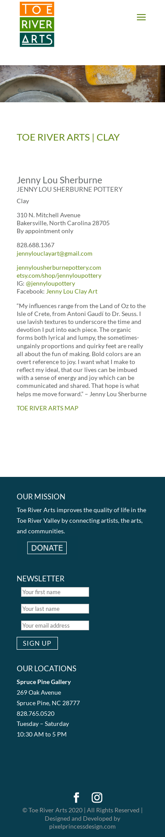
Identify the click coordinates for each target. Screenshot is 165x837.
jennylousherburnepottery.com (59, 267)
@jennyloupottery (50, 283)
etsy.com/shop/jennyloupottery (59, 275)
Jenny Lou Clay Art (71, 291)
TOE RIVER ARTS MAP (48, 408)
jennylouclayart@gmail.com (55, 253)
